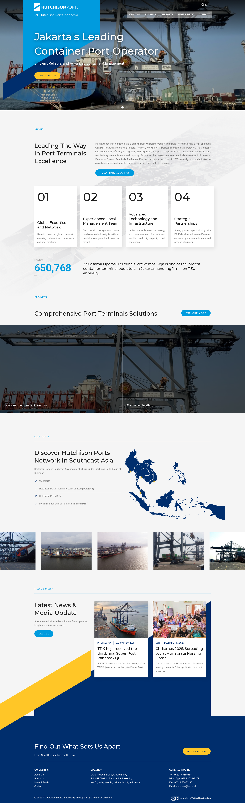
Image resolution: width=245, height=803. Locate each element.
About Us (134, 14)
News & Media (186, 14)
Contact (204, 14)
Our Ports (166, 14)
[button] (118, 107)
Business (150, 14)
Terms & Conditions (102, 797)
